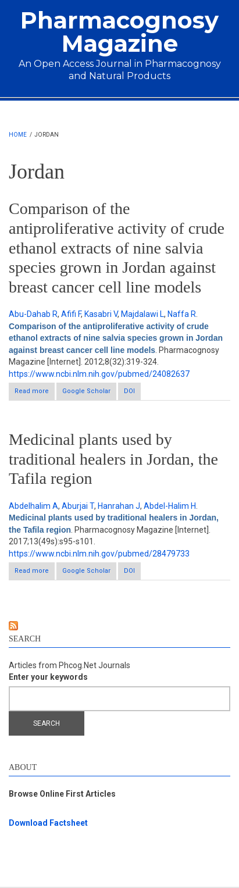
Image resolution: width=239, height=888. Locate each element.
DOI (129, 391)
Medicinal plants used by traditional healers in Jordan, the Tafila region (113, 458)
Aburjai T (78, 506)
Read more (35, 393)
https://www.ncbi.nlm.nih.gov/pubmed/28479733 (99, 553)
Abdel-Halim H (170, 506)
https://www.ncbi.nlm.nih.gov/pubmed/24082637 (99, 374)
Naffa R (181, 314)
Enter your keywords (48, 677)
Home (18, 134)
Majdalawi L (142, 314)
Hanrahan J (119, 506)
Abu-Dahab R (33, 314)
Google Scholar (86, 391)
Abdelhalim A (33, 506)
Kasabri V (100, 314)
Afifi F (71, 314)
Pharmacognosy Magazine (119, 32)
